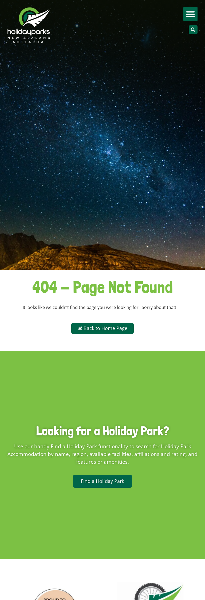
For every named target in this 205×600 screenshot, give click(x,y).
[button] (190, 14)
